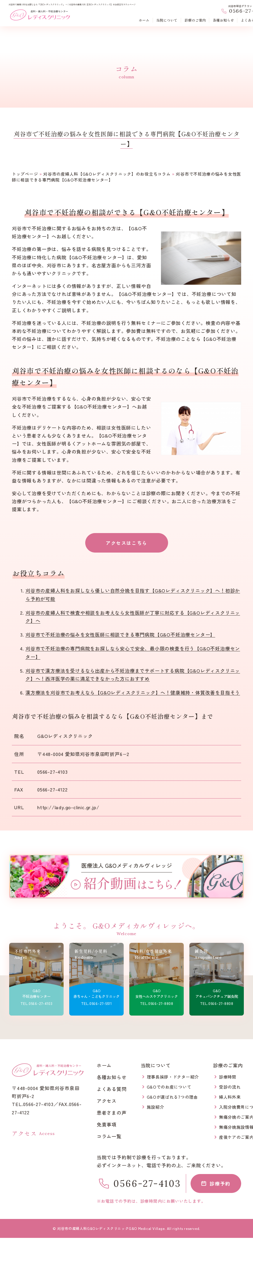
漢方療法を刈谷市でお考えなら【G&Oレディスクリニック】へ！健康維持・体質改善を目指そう (132, 692)
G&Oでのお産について (169, 1087)
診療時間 (227, 1077)
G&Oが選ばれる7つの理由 (172, 1097)
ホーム (144, 20)
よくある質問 (112, 1088)
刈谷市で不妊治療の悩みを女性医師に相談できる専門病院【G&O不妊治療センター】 (120, 634)
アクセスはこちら (126, 542)
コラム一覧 (109, 1136)
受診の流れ (230, 1087)
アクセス (107, 1100)
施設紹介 (155, 1107)
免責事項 (107, 1124)
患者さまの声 (112, 1112)
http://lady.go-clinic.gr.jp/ (68, 807)
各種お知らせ (223, 20)
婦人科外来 (230, 1097)
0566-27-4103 (52, 771)
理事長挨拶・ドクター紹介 (173, 1077)
